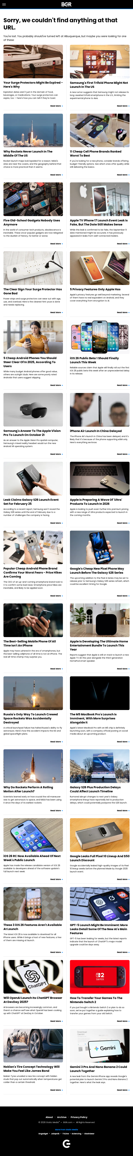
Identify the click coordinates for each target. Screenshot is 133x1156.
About (49, 1117)
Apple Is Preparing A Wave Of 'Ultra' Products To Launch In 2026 (96, 502)
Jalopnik (55, 1133)
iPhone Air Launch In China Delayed (96, 431)
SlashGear (89, 1133)
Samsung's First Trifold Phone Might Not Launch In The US (99, 85)
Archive (61, 1117)
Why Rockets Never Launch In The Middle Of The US (27, 153)
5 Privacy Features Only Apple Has (95, 289)
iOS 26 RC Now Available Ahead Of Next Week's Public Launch (32, 858)
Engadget (43, 1133)
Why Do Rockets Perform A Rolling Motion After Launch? (28, 789)
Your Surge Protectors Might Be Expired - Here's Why (33, 85)
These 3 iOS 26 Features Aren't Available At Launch (32, 927)
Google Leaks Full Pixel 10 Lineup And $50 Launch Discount (100, 858)
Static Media (52, 1122)
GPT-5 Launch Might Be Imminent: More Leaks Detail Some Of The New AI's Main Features (99, 929)
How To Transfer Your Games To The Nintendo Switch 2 (96, 1000)
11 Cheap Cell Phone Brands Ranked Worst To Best (95, 153)
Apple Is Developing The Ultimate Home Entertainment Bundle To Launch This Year (99, 645)
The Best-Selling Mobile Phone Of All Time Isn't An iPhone (29, 643)
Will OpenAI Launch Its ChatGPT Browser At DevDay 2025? (32, 1000)
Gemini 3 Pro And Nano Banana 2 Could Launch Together (98, 1069)
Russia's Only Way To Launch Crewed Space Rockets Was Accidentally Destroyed (30, 718)
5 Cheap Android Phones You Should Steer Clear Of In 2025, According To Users (30, 362)
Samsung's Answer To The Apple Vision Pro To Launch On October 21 (32, 433)
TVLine (65, 1133)
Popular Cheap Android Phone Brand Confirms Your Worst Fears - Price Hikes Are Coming (32, 572)
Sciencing (76, 1133)
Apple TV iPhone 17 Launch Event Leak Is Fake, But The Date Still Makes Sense (99, 222)
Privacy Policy (79, 1117)
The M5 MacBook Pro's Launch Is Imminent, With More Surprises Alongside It (93, 718)
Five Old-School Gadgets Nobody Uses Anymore (31, 222)
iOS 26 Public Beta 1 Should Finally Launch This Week (94, 360)
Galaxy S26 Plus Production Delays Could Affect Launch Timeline (95, 789)
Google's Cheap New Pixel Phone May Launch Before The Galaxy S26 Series (97, 571)
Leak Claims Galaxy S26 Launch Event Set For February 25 (31, 502)
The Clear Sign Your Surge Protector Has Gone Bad (32, 291)
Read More (55, 106)
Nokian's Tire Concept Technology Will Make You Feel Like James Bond (31, 1069)
